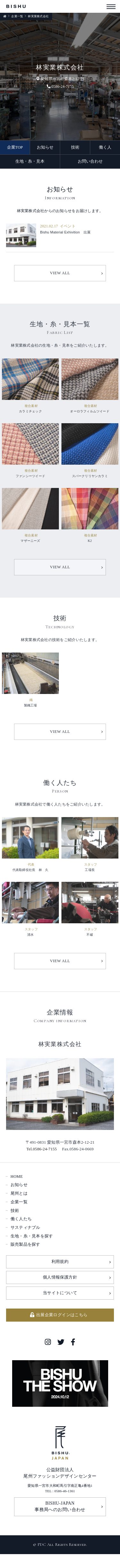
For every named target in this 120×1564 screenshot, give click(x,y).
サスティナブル (25, 1237)
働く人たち (21, 1229)
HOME (17, 1186)
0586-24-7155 (60, 86)
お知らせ (45, 147)
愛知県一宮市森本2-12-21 (60, 79)
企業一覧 (17, 16)
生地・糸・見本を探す (32, 1245)
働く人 (105, 147)
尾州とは (19, 1203)
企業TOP (15, 147)
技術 (75, 147)
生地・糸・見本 (29, 161)
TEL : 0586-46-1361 (60, 1501)
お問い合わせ (90, 161)
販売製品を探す (25, 1254)
